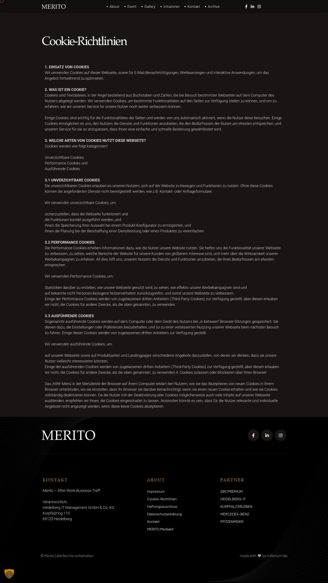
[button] (9, 574)
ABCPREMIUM (231, 491)
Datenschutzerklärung (164, 514)
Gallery (150, 6)
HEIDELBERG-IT (232, 499)
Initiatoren (171, 6)
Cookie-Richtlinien (162, 499)
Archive (214, 6)
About (114, 6)
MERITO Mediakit (160, 529)
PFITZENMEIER (231, 521)
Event (131, 6)
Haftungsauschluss (162, 506)
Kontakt (193, 6)
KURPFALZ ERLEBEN (236, 506)
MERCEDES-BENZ (234, 514)
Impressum (156, 491)
